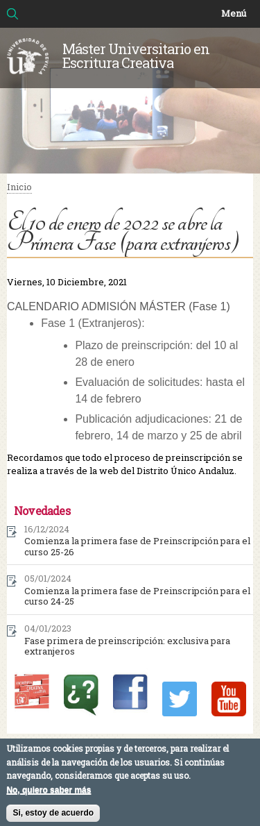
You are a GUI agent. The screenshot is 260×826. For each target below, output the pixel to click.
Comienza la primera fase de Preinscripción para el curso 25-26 (137, 546)
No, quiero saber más (48, 795)
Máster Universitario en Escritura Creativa (135, 55)
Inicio (19, 186)
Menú (233, 13)
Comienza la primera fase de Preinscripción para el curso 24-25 (137, 596)
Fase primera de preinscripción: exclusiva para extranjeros (127, 646)
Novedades (42, 510)
